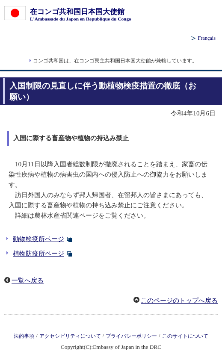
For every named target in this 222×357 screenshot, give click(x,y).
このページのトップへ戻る (179, 300)
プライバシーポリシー (131, 336)
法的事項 (24, 336)
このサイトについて (185, 336)
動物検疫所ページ (38, 239)
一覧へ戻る (28, 280)
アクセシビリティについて (70, 336)
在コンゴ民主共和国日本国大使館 (112, 61)
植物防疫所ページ (38, 253)
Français (207, 38)
